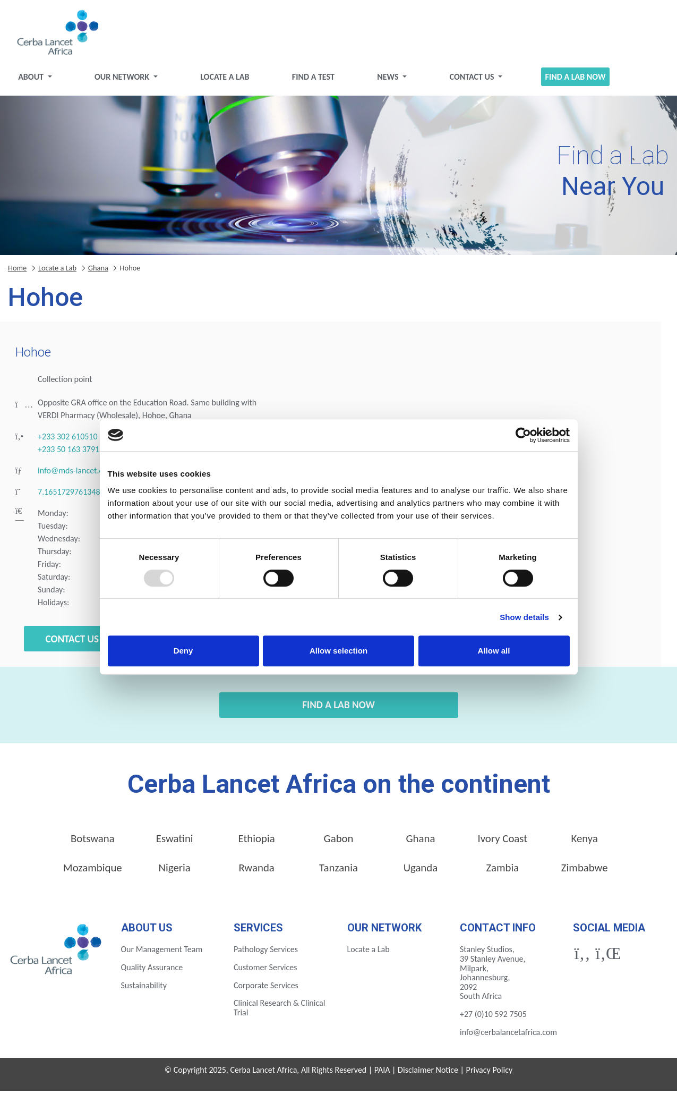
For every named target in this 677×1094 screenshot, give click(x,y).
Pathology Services (266, 953)
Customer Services (265, 970)
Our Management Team (162, 953)
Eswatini (174, 842)
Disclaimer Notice (428, 1073)
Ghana (98, 271)
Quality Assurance (152, 970)
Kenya (584, 842)
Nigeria (175, 871)
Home (17, 271)
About (38, 80)
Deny (183, 650)
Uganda (421, 871)
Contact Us (470, 80)
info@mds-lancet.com (76, 474)
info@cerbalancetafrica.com (508, 1035)
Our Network (127, 80)
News (387, 80)
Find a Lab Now (570, 80)
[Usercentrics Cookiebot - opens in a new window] (523, 435)
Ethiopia (256, 842)
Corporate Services (266, 988)
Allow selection (338, 650)
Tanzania (338, 871)
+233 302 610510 (68, 440)
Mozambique (92, 871)
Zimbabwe (584, 871)
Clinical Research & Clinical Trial (279, 1011)
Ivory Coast (502, 842)
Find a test (314, 80)
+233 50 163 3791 (68, 453)
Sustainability (144, 988)
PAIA (382, 1073)
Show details (524, 617)
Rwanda (256, 871)
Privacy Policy (489, 1073)
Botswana (93, 842)
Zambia (502, 871)
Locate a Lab (227, 80)
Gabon (339, 842)
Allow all (494, 650)
